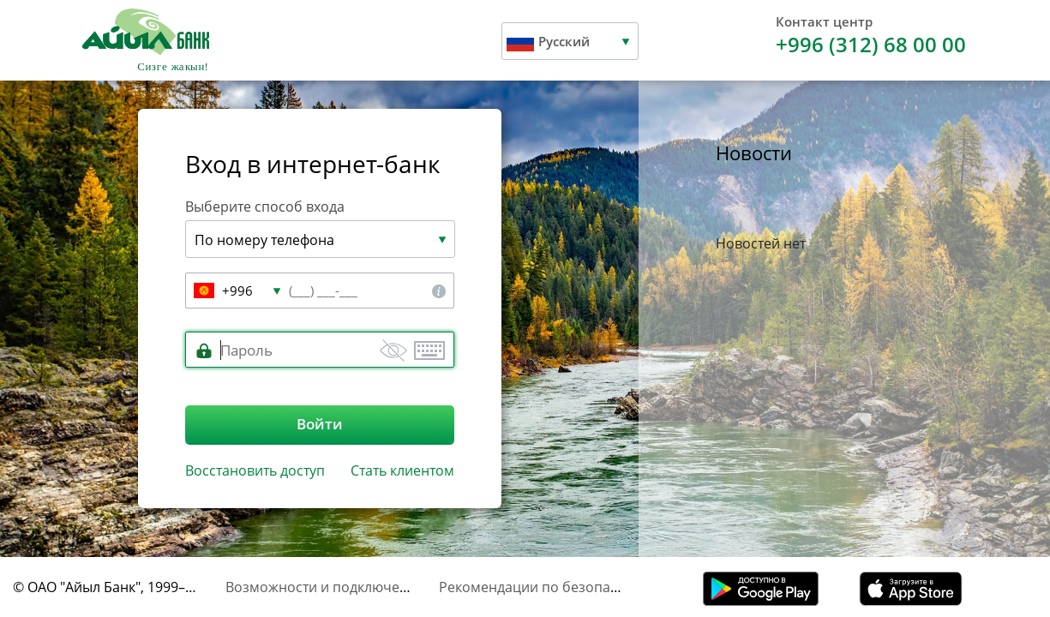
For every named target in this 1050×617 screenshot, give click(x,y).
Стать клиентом (402, 470)
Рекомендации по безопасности (547, 587)
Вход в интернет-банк (313, 164)
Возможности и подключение (324, 587)
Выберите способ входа (265, 206)
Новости (754, 152)
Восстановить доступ (255, 470)
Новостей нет (761, 243)
